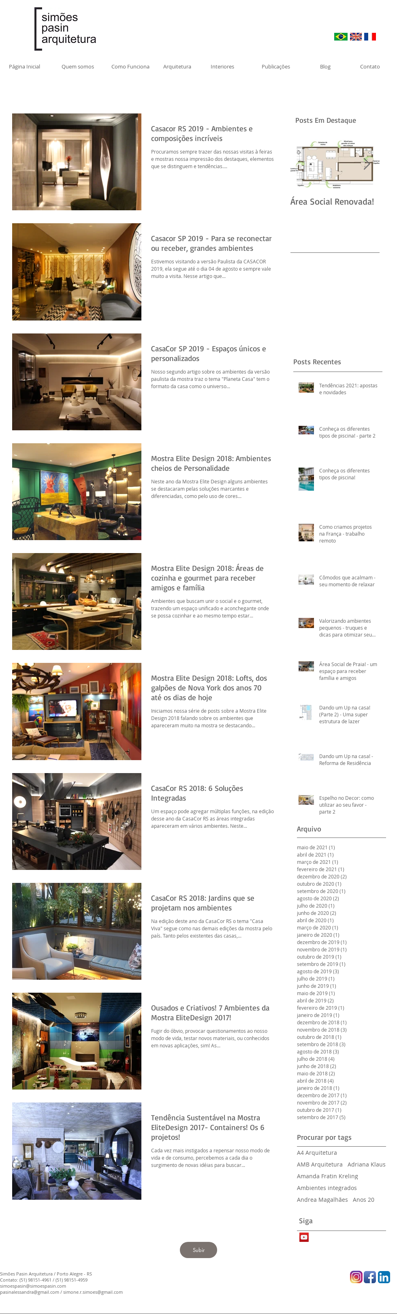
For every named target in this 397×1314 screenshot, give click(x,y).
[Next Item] (366, 164)
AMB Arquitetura (320, 1164)
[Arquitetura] (177, 66)
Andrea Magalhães (322, 1199)
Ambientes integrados (327, 1187)
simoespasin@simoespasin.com (33, 1286)
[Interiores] (222, 66)
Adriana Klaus (367, 1164)
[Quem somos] (77, 66)
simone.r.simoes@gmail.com (93, 1292)
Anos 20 (363, 1199)
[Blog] (325, 66)
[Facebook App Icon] (370, 1277)
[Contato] (370, 66)
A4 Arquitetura (317, 1152)
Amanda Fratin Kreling (327, 1176)
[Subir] (198, 1250)
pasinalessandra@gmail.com (29, 1292)
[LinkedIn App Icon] (384, 1277)
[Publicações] (276, 66)
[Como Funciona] (130, 66)
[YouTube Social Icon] (304, 1237)
